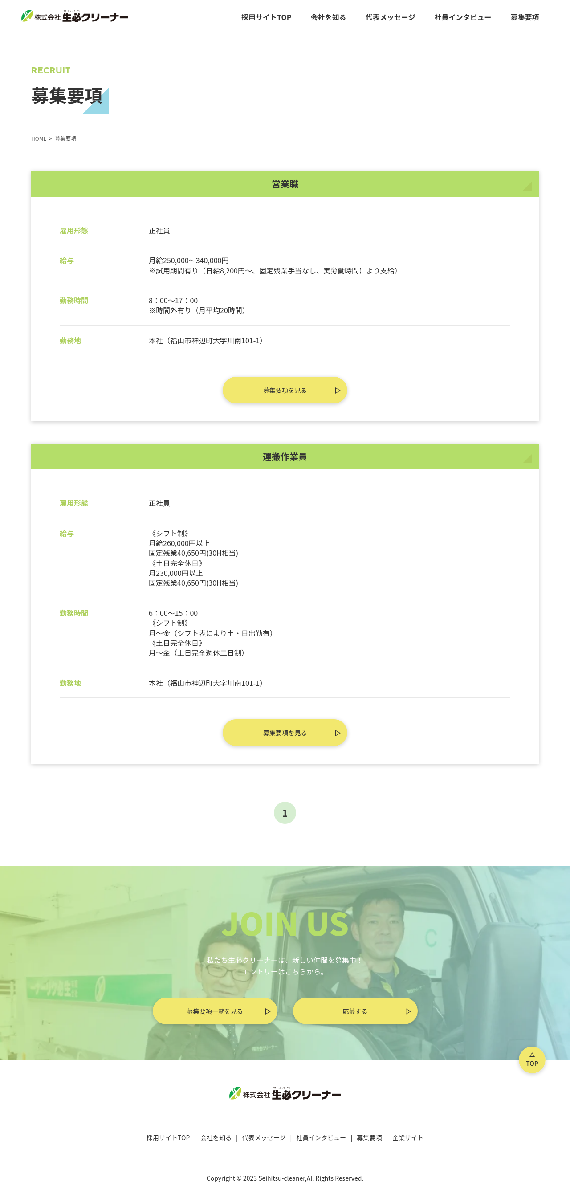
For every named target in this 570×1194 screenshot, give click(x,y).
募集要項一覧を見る (215, 1011)
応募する (355, 1011)
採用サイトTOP (266, 17)
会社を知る (328, 17)
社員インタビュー (463, 17)
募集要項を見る (285, 390)
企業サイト (407, 1137)
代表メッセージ (390, 17)
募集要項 (525, 17)
